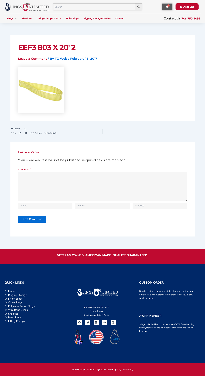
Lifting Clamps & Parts (49, 18)
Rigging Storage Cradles (97, 18)
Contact (119, 18)
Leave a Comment (32, 58)
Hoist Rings (72, 18)
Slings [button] (12, 18)
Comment (24, 169)
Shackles (27, 18)
